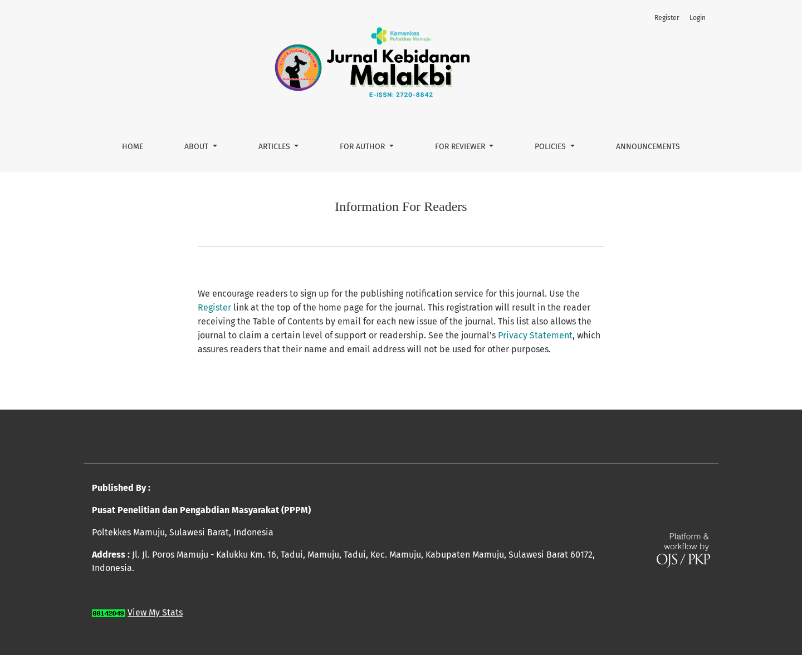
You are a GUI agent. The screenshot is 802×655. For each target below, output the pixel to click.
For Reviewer (461, 146)
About (197, 146)
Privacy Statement (535, 335)
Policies (551, 146)
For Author (363, 146)
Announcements (648, 146)
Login (697, 18)
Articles (275, 146)
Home (132, 146)
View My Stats (155, 612)
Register (666, 18)
